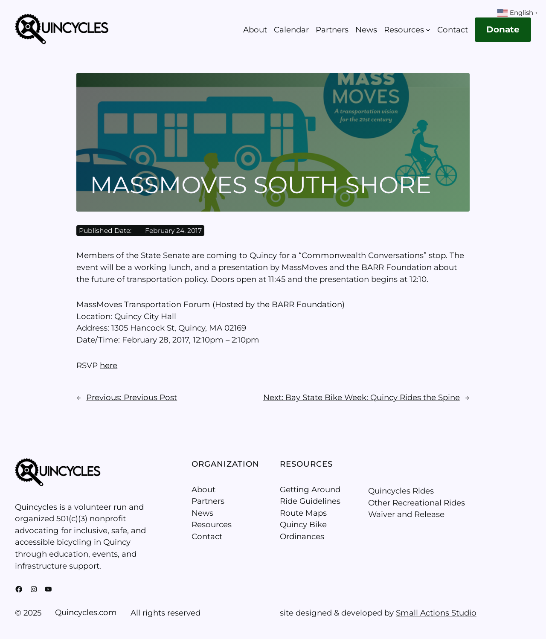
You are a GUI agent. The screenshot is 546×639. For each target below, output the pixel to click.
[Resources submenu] (428, 29)
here (108, 365)
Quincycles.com (86, 612)
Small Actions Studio (436, 613)
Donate (503, 29)
